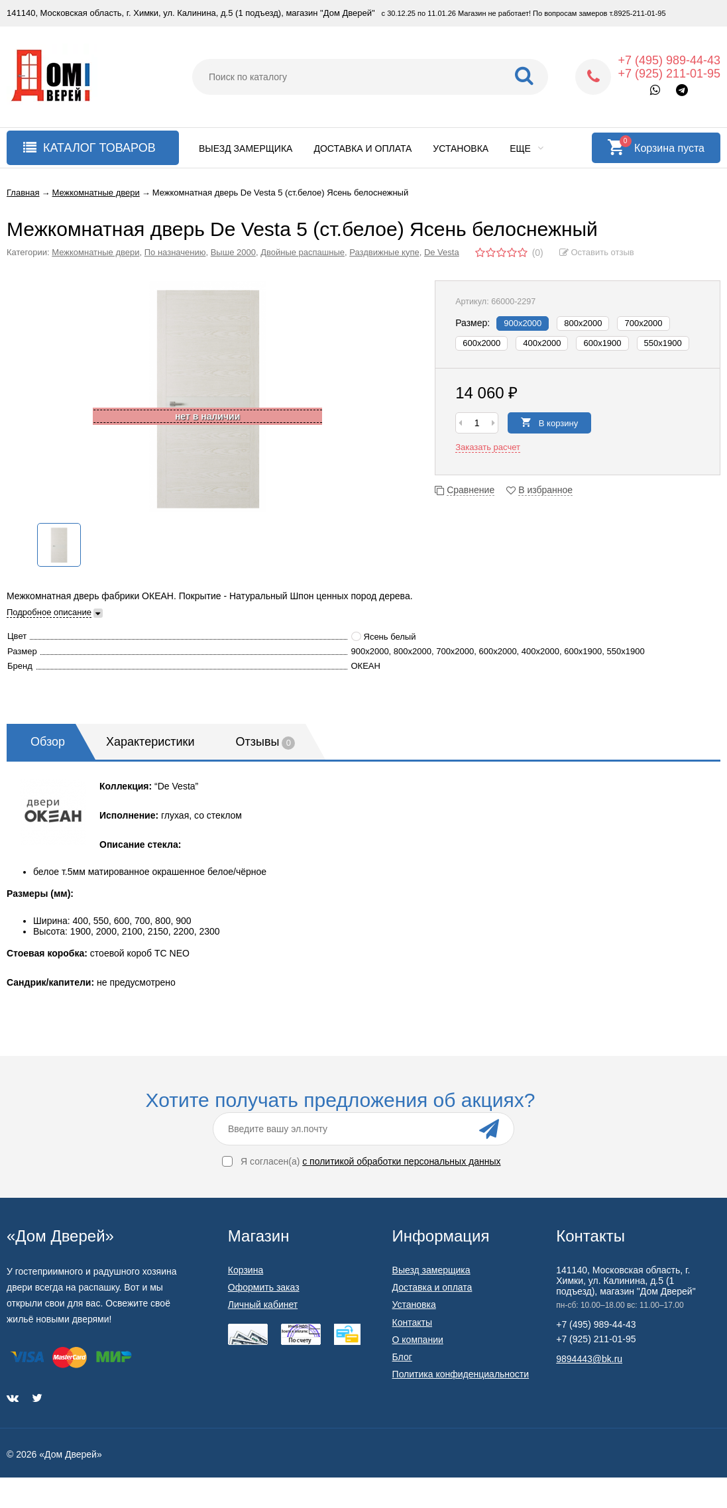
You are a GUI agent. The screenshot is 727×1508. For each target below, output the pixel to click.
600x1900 (602, 343)
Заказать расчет (487, 447)
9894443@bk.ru (589, 1359)
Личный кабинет (263, 1304)
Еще (526, 148)
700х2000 (643, 323)
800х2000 (583, 323)
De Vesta (441, 252)
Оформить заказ (264, 1287)
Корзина (245, 1270)
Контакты (412, 1322)
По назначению (175, 252)
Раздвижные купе (384, 252)
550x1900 (663, 343)
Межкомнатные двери (95, 252)
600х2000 (481, 343)
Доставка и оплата (362, 148)
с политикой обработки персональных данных (401, 1161)
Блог (402, 1357)
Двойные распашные (302, 252)
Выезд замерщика (245, 148)
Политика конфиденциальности (461, 1374)
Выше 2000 (233, 252)
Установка (460, 148)
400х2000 (542, 343)
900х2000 (522, 323)
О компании (417, 1339)
